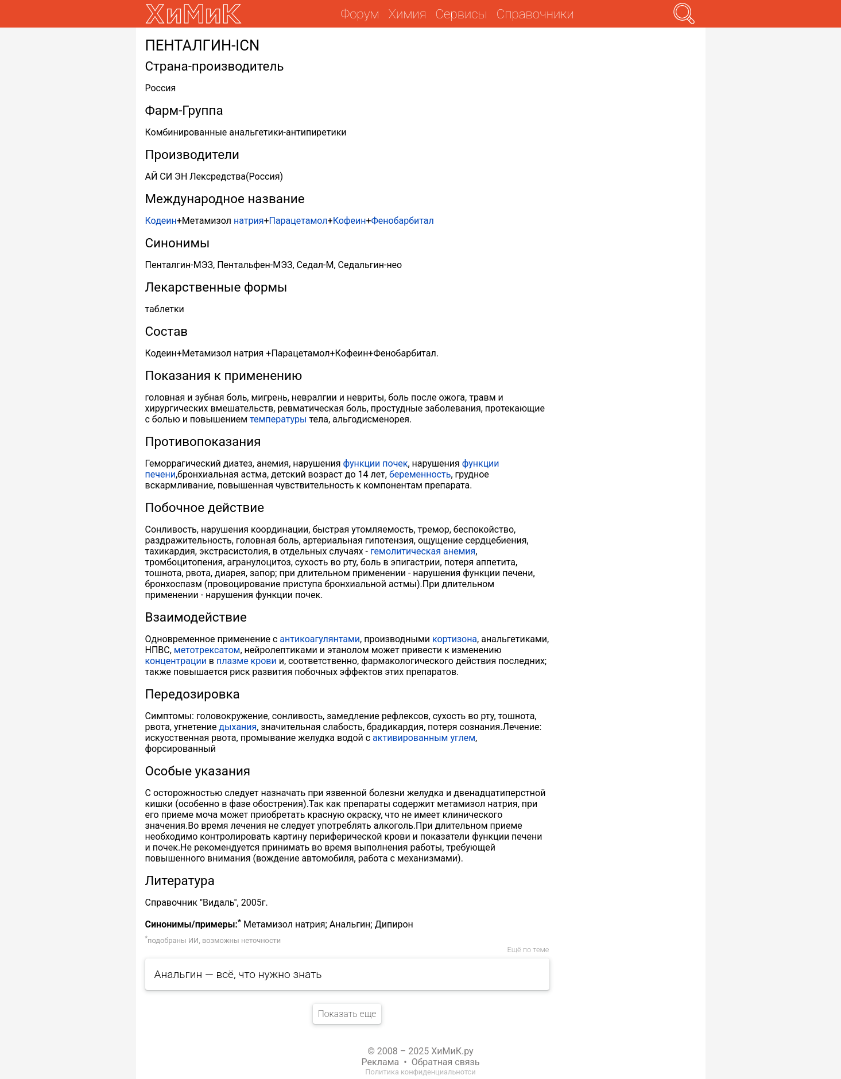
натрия (249, 220)
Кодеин (161, 220)
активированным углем (424, 737)
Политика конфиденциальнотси (420, 1072)
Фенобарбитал (402, 220)
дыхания (238, 726)
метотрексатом (207, 650)
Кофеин (349, 220)
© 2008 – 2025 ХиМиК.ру (420, 1051)
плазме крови (246, 660)
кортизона (454, 639)
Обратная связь (446, 1062)
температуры (278, 419)
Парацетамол (298, 220)
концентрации (176, 660)
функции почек (375, 463)
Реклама (381, 1062)
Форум (359, 13)
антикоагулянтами (320, 639)
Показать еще (346, 1013)
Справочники (535, 13)
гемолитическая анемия (422, 551)
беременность (420, 474)
